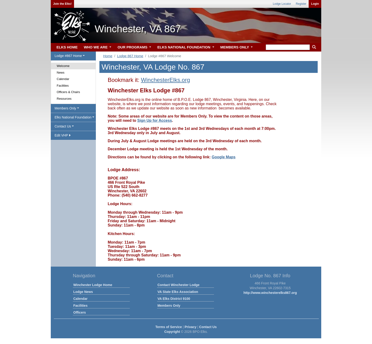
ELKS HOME (67, 47)
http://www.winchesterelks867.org (270, 293)
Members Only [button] (65, 108)
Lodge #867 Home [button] (68, 56)
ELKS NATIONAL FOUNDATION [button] (184, 47)
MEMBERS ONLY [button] (235, 47)
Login (315, 3)
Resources (64, 98)
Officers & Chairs (68, 92)
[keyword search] (288, 47)
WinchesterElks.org (165, 80)
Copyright (172, 332)
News (61, 72)
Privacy (190, 327)
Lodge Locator (282, 3)
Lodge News (83, 292)
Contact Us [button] (63, 126)
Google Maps (223, 157)
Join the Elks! (62, 3)
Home (107, 56)
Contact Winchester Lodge (179, 285)
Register (301, 3)
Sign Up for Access (154, 120)
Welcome (63, 66)
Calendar (63, 79)
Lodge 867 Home (130, 56)
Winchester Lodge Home (92, 285)
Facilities (63, 85)
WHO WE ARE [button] (96, 47)
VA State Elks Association (178, 292)
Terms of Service (168, 327)
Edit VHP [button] (62, 135)
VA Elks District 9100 (174, 299)
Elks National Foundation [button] (73, 117)
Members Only (169, 305)
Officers (79, 312)
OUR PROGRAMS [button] (132, 47)
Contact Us (208, 327)
